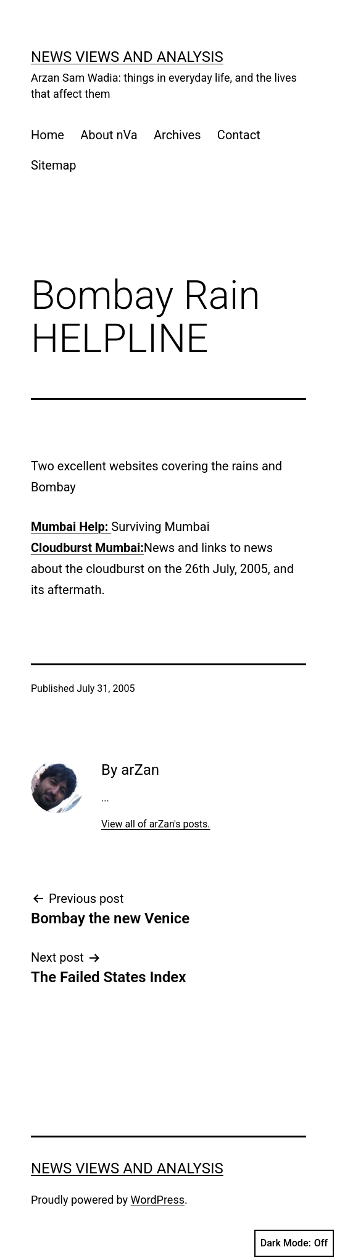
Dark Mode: (294, 1243)
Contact (238, 134)
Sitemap (54, 165)
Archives (177, 134)
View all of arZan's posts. (155, 824)
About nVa (108, 134)
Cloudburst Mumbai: (87, 547)
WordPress (158, 1199)
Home (47, 134)
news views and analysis (127, 57)
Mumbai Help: (71, 526)
